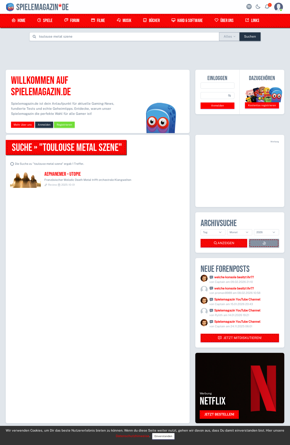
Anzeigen (224, 243)
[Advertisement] (145, 54)
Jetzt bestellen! (219, 414)
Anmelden (44, 124)
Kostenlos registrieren (262, 105)
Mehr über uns (23, 124)
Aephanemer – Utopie (62, 174)
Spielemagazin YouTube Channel (237, 299)
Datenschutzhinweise (132, 436)
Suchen (250, 36)
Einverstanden (163, 436)
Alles (228, 36)
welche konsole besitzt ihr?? (234, 277)
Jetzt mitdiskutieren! (240, 338)
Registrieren (64, 124)
